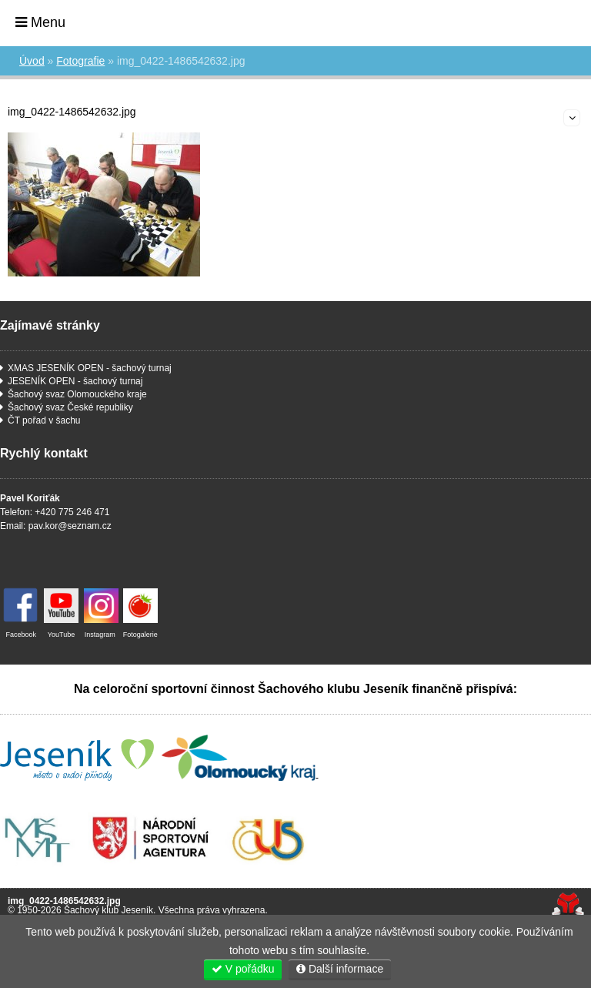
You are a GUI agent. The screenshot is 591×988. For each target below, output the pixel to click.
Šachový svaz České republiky (70, 407)
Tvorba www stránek (567, 905)
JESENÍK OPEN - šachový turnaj (75, 381)
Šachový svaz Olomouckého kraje (77, 394)
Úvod (537, 21)
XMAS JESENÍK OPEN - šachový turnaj (90, 368)
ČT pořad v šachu (44, 420)
